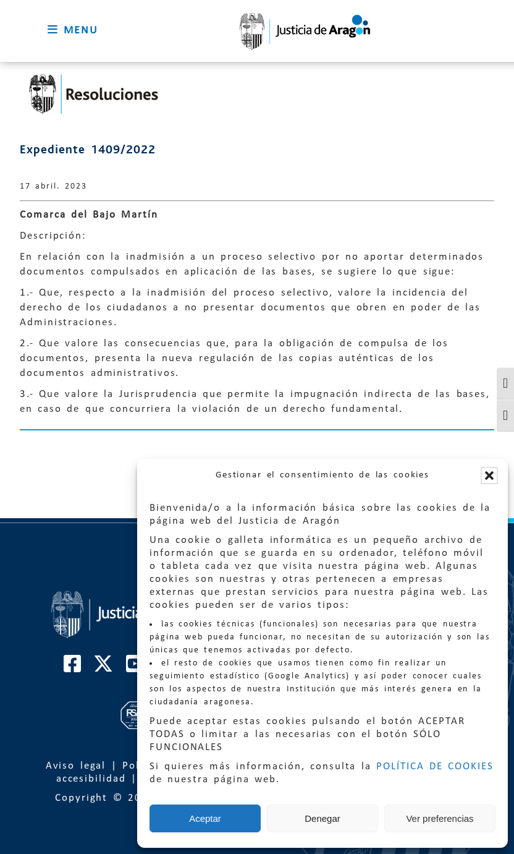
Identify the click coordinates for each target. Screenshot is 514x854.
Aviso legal (76, 766)
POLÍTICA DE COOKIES (435, 766)
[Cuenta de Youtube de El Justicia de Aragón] (135, 668)
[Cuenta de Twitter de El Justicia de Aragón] (103, 668)
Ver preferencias (439, 818)
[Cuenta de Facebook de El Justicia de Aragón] (73, 668)
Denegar (322, 818)
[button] (489, 475)
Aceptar (205, 818)
